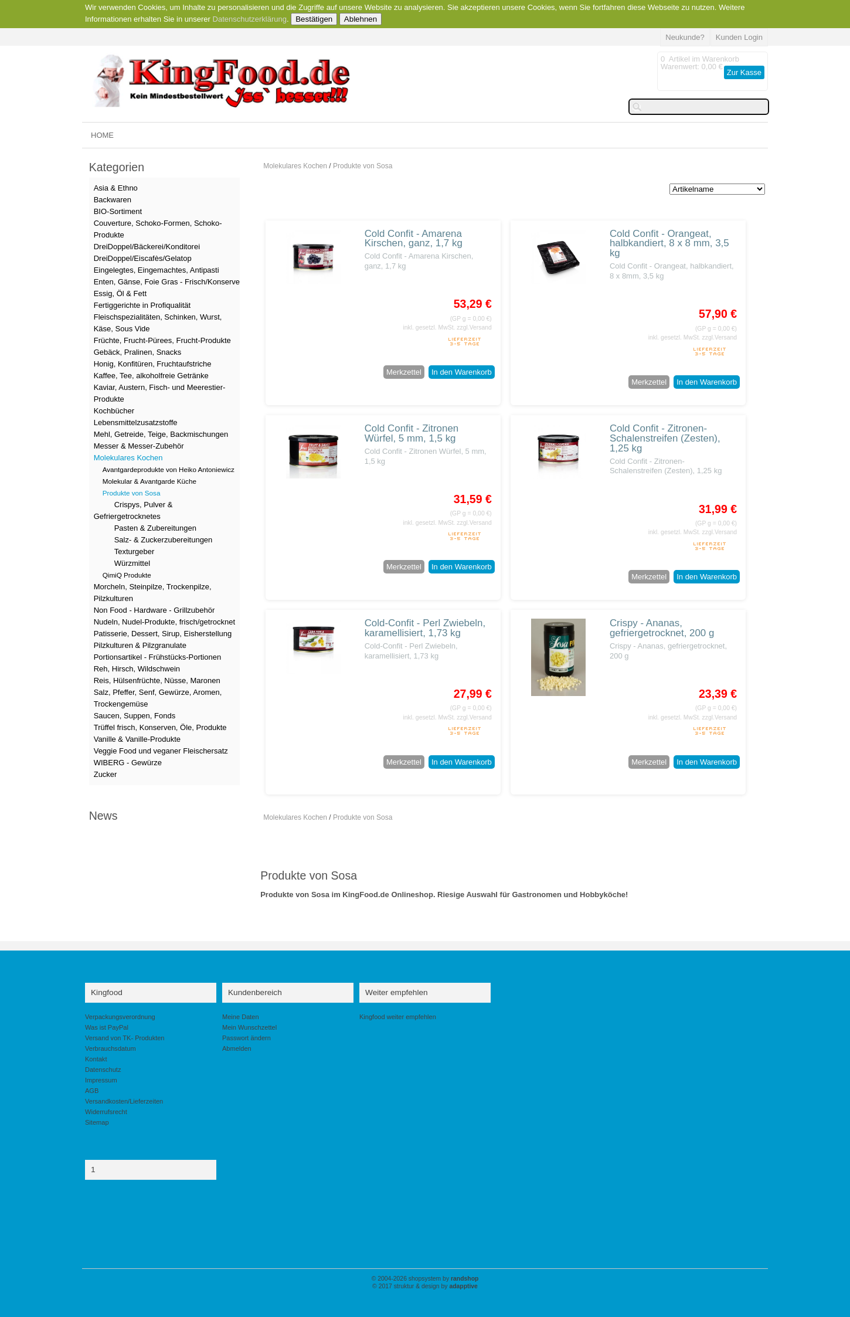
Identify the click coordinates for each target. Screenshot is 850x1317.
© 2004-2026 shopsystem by (425, 1278)
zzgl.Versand (474, 327)
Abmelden (236, 1048)
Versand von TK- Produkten (125, 1037)
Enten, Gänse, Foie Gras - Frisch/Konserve (167, 281)
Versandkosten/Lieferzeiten (124, 1101)
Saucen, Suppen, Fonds (135, 715)
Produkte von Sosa (362, 166)
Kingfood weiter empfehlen (397, 1016)
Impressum (101, 1080)
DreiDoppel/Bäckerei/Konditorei (147, 246)
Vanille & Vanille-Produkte (137, 739)
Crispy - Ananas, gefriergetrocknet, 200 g (662, 628)
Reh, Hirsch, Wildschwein (137, 668)
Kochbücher (114, 410)
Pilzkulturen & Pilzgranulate (140, 645)
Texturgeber (134, 551)
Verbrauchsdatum (110, 1048)
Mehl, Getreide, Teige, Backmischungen (161, 434)
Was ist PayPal (106, 1027)
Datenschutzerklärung (250, 19)
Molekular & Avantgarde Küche (149, 481)
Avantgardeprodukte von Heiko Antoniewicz (168, 469)
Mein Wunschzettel (249, 1027)
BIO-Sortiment (118, 211)
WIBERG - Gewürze (128, 762)
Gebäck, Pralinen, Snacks (138, 352)
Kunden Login (739, 37)
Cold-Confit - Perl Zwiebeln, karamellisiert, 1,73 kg (425, 628)
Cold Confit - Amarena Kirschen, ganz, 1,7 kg (414, 238)
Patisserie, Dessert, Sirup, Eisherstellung (163, 633)
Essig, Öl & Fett (120, 293)
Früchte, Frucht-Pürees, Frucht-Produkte (162, 340)
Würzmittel (132, 563)
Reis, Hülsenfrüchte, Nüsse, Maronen (157, 680)
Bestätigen (313, 19)
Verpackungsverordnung (120, 1016)
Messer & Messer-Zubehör (139, 446)
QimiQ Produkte (127, 575)
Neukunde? (685, 37)
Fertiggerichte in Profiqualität (142, 305)
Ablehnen (360, 19)
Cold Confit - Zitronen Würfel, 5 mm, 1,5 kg (412, 433)
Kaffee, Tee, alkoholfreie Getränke (151, 375)
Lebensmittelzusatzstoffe (136, 422)
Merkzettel (403, 372)
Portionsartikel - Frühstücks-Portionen (157, 657)
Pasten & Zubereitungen (155, 528)
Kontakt (96, 1059)
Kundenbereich (255, 992)
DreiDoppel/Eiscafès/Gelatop (143, 258)
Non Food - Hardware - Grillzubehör (154, 610)
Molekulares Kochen (295, 166)
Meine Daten (240, 1016)
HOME (102, 135)
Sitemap (97, 1122)
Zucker (105, 774)
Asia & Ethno (116, 188)
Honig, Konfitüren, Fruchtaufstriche (153, 363)
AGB (91, 1090)
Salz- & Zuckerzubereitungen (163, 539)
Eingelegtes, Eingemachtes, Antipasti (156, 270)
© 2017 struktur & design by (425, 1286)
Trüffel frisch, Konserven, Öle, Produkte (160, 727)
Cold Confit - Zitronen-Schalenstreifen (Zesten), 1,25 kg (665, 438)
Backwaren (112, 199)
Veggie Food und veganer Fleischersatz (161, 750)
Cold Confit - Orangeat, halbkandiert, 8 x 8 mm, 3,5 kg (669, 243)
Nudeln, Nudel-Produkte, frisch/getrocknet (164, 621)
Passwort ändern (246, 1037)
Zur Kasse (744, 72)
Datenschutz (103, 1069)
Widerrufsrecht (106, 1111)
